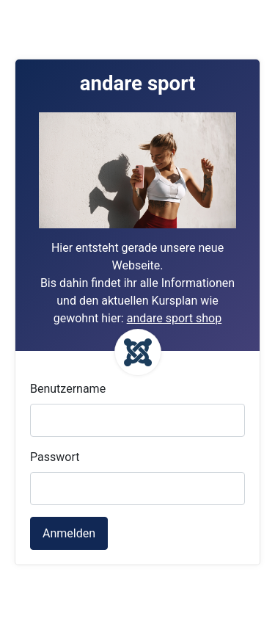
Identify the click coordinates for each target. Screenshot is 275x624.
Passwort (54, 457)
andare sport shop (174, 318)
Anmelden (69, 533)
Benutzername (68, 389)
